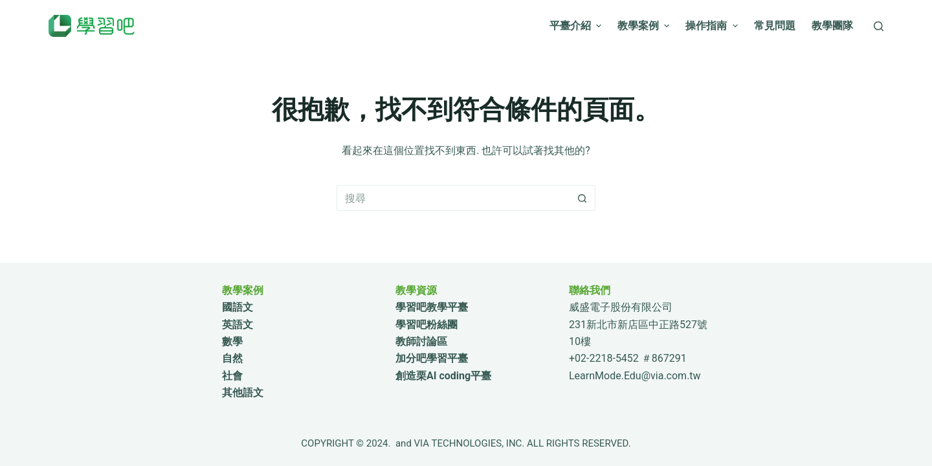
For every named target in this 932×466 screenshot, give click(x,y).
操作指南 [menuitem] (712, 25)
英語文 (237, 324)
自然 (232, 358)
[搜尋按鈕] (582, 198)
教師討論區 (421, 341)
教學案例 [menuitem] (644, 25)
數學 (232, 341)
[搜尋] (878, 26)
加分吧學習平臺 (431, 358)
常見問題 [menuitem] (774, 25)
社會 (232, 376)
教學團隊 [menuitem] (832, 25)
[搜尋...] (453, 198)
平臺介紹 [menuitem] (577, 25)
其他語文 (242, 392)
